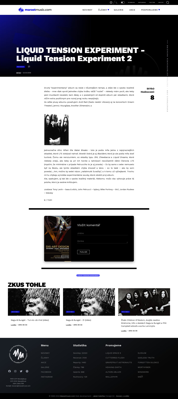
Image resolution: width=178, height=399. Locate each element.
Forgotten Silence (148, 362)
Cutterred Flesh (115, 358)
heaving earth (114, 367)
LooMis (126, 396)
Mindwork (143, 372)
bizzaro (119, 396)
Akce (132, 10)
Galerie (118, 10)
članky (45, 358)
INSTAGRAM (142, 2)
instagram (47, 377)
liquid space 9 (113, 353)
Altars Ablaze (113, 372)
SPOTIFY (160, 2)
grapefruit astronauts (119, 362)
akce (43, 362)
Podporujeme (149, 10)
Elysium (142, 353)
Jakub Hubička (99, 396)
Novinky (87, 10)
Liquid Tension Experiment (88, 275)
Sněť (140, 377)
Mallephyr (111, 377)
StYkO (18, 73)
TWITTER (152, 2)
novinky (45, 353)
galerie (45, 367)
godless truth (146, 358)
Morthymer (144, 367)
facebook (46, 372)
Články (102, 10)
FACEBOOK (131, 2)
